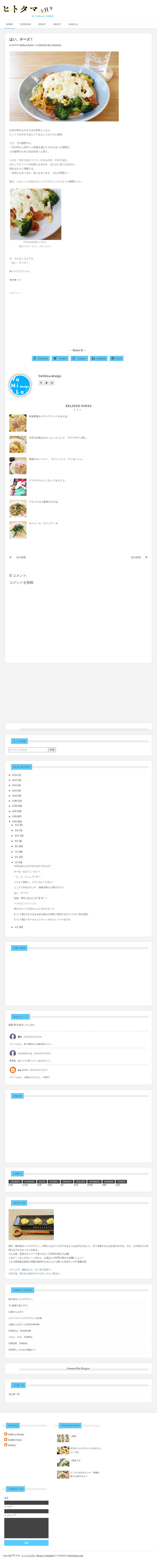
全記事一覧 (14, 1394)
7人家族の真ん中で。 (19, 1305)
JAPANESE (94, 1181)
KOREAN (108, 1181)
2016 (14, 816)
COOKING (25, 24)
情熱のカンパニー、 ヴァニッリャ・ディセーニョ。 (57, 459)
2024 (15, 775)
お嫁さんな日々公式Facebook (24, 1324)
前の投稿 (136, 557)
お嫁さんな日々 (16, 1311)
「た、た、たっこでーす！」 (28, 876)
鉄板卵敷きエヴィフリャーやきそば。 (49, 416)
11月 (17, 830)
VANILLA (73, 24)
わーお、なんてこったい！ (27, 871)
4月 (16, 927)
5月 (16, 862)
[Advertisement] (78, 319)
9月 (16, 841)
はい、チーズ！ (22, 892)
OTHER (121, 1181)
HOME (9, 24)
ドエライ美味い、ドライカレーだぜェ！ (34, 882)
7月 (16, 851)
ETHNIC (54, 1181)
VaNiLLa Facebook (20, 1330)
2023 (15, 780)
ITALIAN (80, 1181)
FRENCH (67, 1181)
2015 (14, 821)
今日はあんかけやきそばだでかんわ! (32, 866)
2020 (15, 795)
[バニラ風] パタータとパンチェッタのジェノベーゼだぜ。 (43, 919)
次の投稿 (21, 557)
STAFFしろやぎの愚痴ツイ (22, 1349)
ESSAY (42, 24)
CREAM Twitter (18, 1343)
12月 (17, 825)
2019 (14, 800)
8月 (16, 846)
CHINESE (15, 1181)
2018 (14, 806)
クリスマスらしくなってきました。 (48, 480)
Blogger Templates (46, 1555)
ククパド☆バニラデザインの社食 (25, 1318)
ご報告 (73, 1436)
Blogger (85, 1368)
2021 (14, 790)
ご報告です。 (76, 1460)
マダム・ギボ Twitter (20, 1337)
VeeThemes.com (75, 1555)
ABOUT (57, 24)
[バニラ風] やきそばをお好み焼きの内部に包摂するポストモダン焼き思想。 (52, 914)
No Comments (54, 45)
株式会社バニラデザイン (21, 1299)
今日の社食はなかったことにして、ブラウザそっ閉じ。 (59, 437)
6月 (16, 857)
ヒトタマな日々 (29, 1555)
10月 (17, 835)
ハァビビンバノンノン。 (26, 903)
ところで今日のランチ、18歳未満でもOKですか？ (39, 887)
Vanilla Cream (15, 1440)
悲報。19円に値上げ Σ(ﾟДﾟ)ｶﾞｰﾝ (30, 898)
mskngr (12, 1445)
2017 (14, 811)
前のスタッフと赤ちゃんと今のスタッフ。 (35, 908)
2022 (15, 785)
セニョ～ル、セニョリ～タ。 (44, 523)
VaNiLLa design (26, 45)
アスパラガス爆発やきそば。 (44, 501)
